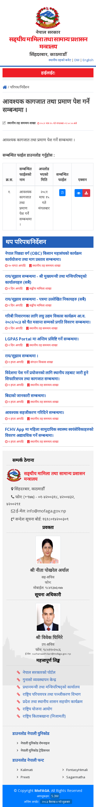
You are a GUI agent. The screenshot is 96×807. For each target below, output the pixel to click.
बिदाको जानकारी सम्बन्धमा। (25, 395)
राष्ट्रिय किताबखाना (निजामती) (44, 716)
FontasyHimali (77, 769)
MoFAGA (42, 790)
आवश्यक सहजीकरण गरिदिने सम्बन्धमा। (34, 412)
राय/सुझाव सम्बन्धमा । (21, 356)
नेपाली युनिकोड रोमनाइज (35, 743)
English (88, 60)
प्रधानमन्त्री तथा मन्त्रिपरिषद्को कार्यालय (51, 687)
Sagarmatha (75, 777)
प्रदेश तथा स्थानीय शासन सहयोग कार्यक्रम (53, 701)
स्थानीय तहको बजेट (60, 60)
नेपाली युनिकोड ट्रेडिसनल (35, 750)
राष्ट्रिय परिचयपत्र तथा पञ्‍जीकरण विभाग (52, 694)
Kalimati (27, 769)
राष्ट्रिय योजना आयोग (37, 709)
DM (76, 60)
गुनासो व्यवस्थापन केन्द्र (39, 679)
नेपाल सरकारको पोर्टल (39, 672)
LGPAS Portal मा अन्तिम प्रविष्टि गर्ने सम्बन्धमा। (42, 339)
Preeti (25, 777)
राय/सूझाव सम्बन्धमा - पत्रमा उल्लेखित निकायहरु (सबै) (45, 299)
